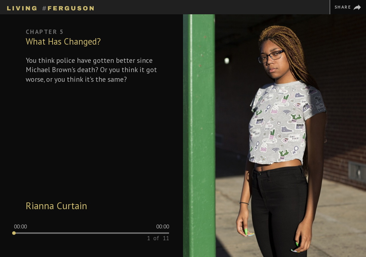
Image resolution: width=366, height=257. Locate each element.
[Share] (348, 7)
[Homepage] (50, 6)
